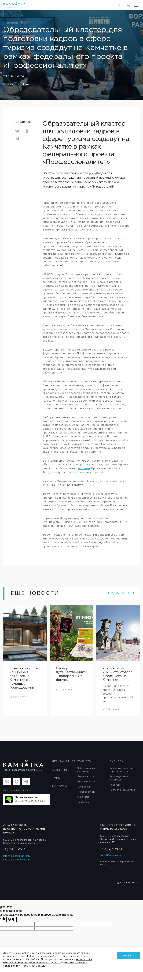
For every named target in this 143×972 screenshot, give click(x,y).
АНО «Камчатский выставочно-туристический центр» (24, 829)
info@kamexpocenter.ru (16, 856)
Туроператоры (86, 792)
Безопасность (85, 777)
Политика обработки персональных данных (117, 863)
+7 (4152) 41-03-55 (111, 849)
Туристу (84, 761)
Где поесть (83, 787)
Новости (27, 84)
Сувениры (83, 797)
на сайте (84, 468)
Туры (56, 778)
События (59, 770)
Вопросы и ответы (88, 782)
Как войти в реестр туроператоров (121, 769)
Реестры (115, 785)
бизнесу (117, 761)
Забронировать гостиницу (86, 769)
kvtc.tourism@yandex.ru (16, 860)
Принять (128, 955)
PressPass (134, 883)
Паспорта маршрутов (122, 790)
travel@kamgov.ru (110, 855)
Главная (8, 84)
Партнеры (83, 802)
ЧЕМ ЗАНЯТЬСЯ (63, 761)
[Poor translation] (12, 919)
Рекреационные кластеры (119, 778)
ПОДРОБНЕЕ (121, 593)
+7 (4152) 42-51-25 (14, 850)
